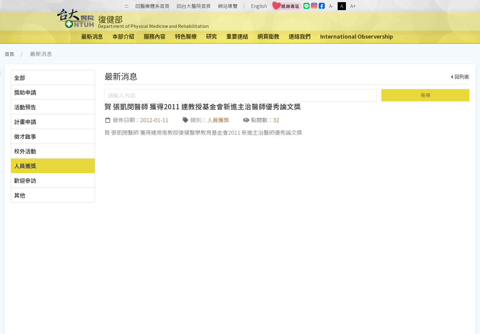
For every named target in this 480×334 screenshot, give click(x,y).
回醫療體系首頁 (152, 6)
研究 (211, 36)
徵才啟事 (25, 136)
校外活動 (25, 151)
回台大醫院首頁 (194, 6)
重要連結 (237, 36)
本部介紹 (123, 36)
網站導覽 (228, 6)
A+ (353, 5)
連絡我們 (300, 36)
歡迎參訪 (25, 180)
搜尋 (425, 95)
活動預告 (25, 107)
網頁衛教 (268, 36)
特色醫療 (186, 36)
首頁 (9, 54)
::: (126, 6)
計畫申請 (25, 122)
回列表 (460, 76)
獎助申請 (25, 92)
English (259, 5)
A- (331, 5)
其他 (19, 195)
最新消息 (92, 36)
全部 (19, 77)
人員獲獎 (25, 166)
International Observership (356, 36)
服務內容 (155, 36)
